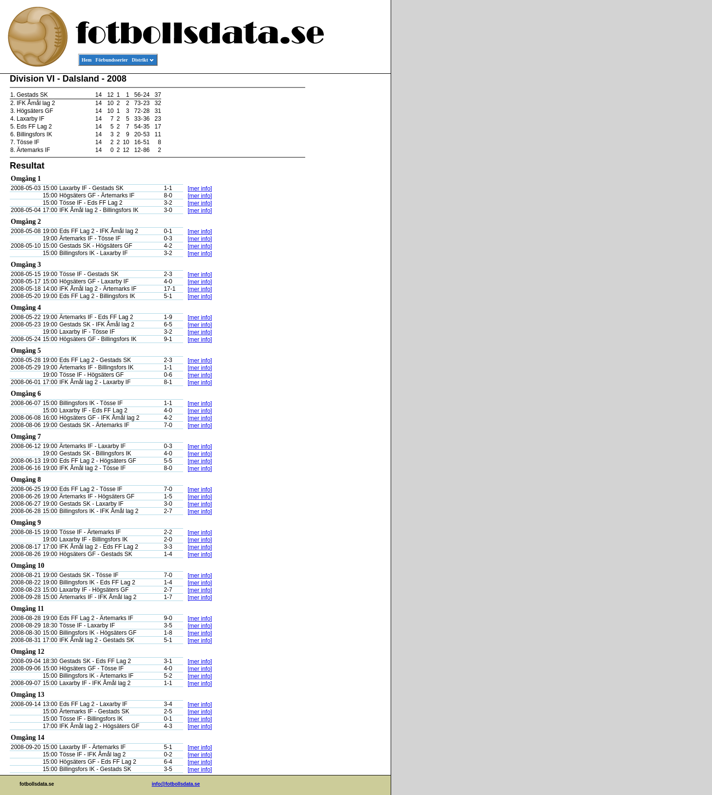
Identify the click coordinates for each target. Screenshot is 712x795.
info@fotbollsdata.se (176, 784)
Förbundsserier (112, 60)
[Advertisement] (347, 222)
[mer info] (200, 188)
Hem (87, 60)
